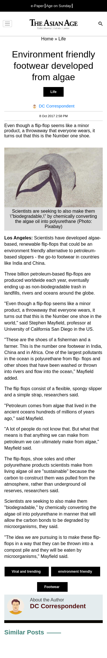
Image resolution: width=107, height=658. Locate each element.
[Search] (100, 24)
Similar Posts (24, 632)
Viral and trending (27, 572)
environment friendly (75, 572)
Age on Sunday (58, 6)
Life (53, 92)
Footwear (52, 587)
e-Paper (37, 6)
